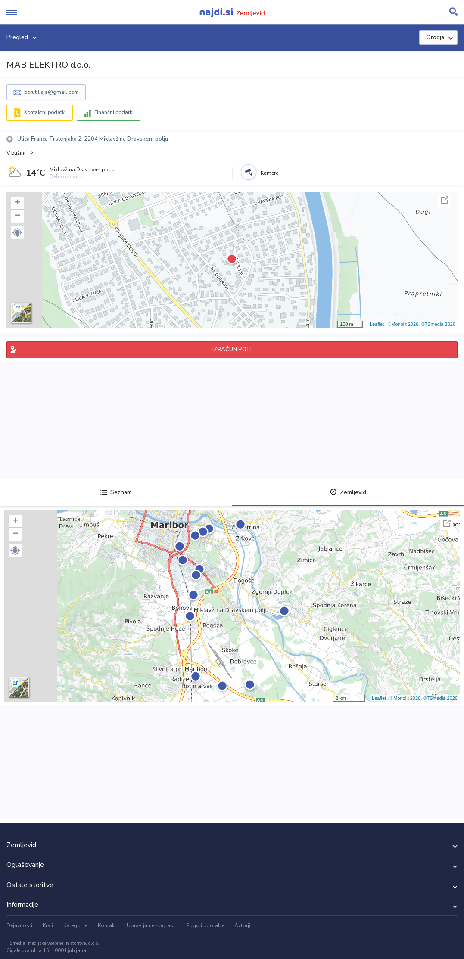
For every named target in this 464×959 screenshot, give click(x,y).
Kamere (269, 173)
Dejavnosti (19, 925)
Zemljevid (348, 492)
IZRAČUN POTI (232, 349)
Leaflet (377, 324)
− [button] (17, 216)
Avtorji (242, 925)
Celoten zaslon (444, 200)
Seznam (116, 492)
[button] (17, 232)
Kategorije (75, 925)
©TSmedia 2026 (438, 324)
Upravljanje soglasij (151, 925)
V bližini (15, 152)
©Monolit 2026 (403, 324)
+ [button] (17, 203)
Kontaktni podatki (45, 112)
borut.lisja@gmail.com (51, 92)
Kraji (48, 925)
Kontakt (107, 925)
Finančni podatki (114, 112)
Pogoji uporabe (205, 925)
